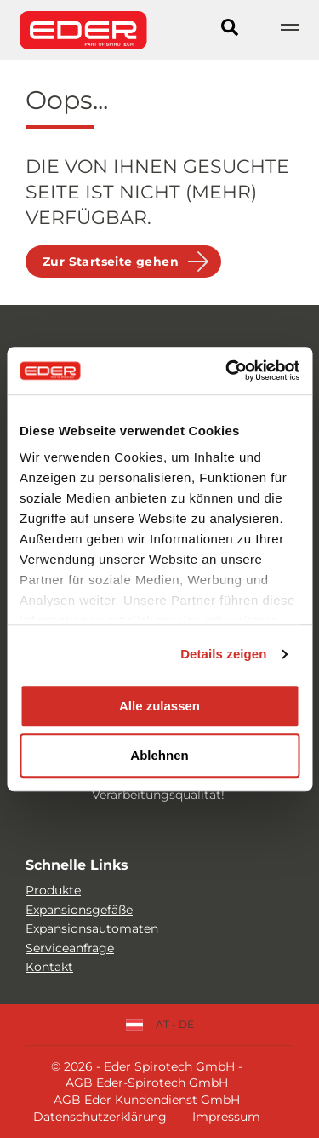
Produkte (53, 890)
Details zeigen (223, 654)
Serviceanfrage (70, 948)
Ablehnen (159, 756)
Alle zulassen (159, 705)
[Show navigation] (289, 30)
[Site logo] (83, 30)
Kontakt (49, 966)
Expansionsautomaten (92, 928)
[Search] (229, 30)
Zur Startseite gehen (111, 261)
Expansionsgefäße (79, 909)
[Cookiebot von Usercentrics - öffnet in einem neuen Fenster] (227, 370)
